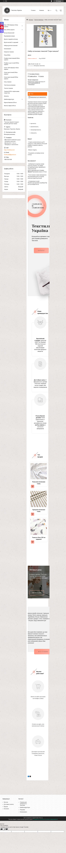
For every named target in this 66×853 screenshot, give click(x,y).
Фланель (6, 96)
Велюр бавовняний (9, 33)
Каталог (31, 19)
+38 (37, 205)
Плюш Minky (7, 55)
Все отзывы (43, 651)
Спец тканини (7, 82)
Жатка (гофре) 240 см (10, 105)
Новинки (41, 10)
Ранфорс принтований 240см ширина (12, 59)
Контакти (6, 808)
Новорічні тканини (9, 52)
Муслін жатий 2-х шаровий (11, 42)
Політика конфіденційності (51, 819)
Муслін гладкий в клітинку (11, 39)
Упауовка (22, 809)
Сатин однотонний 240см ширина (10, 73)
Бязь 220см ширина (9, 29)
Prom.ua (41, 817)
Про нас (6, 802)
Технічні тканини (8, 88)
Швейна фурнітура (9, 99)
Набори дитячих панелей (10, 45)
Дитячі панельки (38, 19)
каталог (41, 250)
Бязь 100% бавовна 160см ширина (11, 25)
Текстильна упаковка (9, 85)
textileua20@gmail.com (10, 154)
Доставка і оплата (9, 804)
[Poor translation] (5, 829)
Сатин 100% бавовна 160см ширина (11, 68)
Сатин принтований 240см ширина (11, 78)
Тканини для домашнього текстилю (23, 804)
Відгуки (6, 806)
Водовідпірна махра (9, 36)
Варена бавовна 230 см (10, 102)
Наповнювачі (7, 48)
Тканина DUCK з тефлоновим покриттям (11, 92)
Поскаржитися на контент (39, 819)
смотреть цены (36, 592)
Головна (33, 10)
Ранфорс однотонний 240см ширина (11, 63)
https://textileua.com (9, 150)
